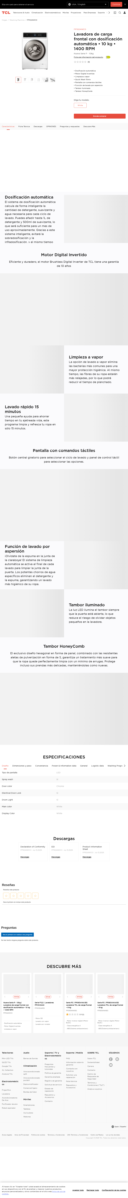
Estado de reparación (49, 1089)
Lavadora (6, 1094)
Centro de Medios (97, 1135)
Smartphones (29, 1105)
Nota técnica (71, 1081)
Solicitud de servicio (53, 1085)
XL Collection (7, 1070)
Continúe (116, 4)
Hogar (4, 20)
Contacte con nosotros (72, 1070)
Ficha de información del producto (88, 57)
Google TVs (7, 1066)
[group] (35, 51)
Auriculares (28, 1113)
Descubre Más (89, 126)
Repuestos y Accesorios (50, 1096)
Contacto (49, 1101)
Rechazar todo (93, 1190)
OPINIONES (51, 126)
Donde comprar (99, 116)
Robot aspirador (9, 1108)
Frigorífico (6, 1090)
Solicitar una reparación (71, 1076)
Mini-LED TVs (7, 1058)
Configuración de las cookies (114, 1190)
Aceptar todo (78, 1190)
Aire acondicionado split (31, 1072)
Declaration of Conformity (32, 846)
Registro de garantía (53, 1081)
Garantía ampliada (52, 1077)
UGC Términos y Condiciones (77, 1135)
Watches (27, 1117)
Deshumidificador (30, 1084)
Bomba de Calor (30, 1092)
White (80, 105)
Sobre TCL (91, 1058)
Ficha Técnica (24, 126)
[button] (6, 895)
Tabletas (26, 1109)
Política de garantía (53, 1073)
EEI (53, 846)
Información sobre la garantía (74, 1063)
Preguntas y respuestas (70, 126)
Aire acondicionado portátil (31, 1079)
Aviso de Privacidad (22, 1135)
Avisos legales (7, 1135)
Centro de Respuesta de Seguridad (93, 1076)
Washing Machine (17, 20)
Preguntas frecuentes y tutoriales (50, 1066)
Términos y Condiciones (56, 1135)
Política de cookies (38, 1135)
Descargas (38, 126)
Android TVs (7, 1074)
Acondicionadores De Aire (9, 1099)
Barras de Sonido (30, 1058)
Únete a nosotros (94, 1089)
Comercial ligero (30, 1088)
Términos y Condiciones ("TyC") (95, 1084)
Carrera (90, 1066)
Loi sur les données (113, 1135)
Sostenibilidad (93, 1062)
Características (8, 126)
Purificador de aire (9, 1104)
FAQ (68, 1058)
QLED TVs (6, 1062)
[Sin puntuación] (81, 61)
